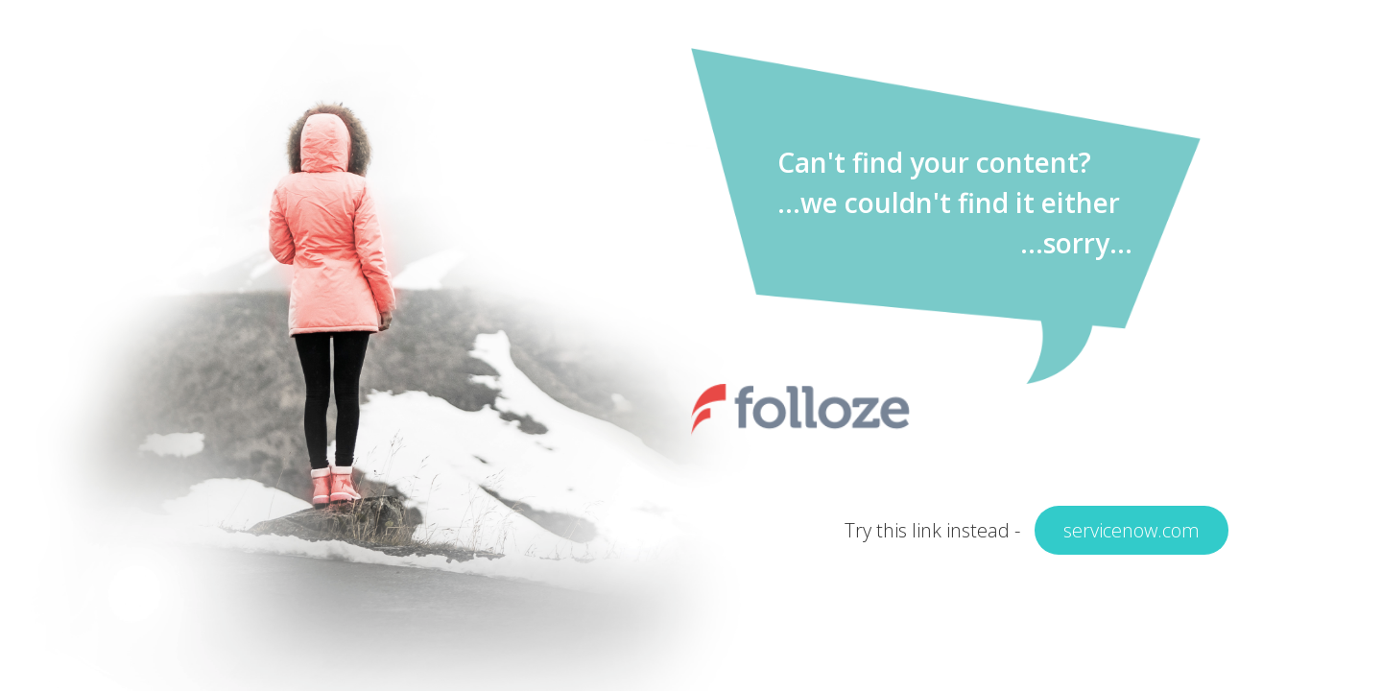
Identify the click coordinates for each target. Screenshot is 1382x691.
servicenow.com (1131, 530)
